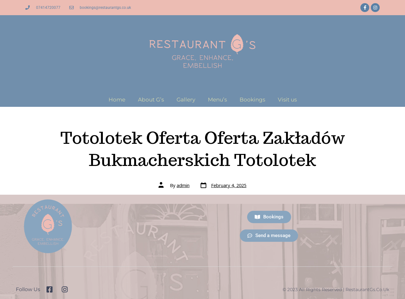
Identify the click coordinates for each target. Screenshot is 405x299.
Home (117, 99)
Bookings (252, 99)
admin (183, 185)
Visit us (287, 99)
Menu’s (217, 99)
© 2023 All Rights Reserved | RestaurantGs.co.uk (336, 289)
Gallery (186, 99)
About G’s (151, 99)
